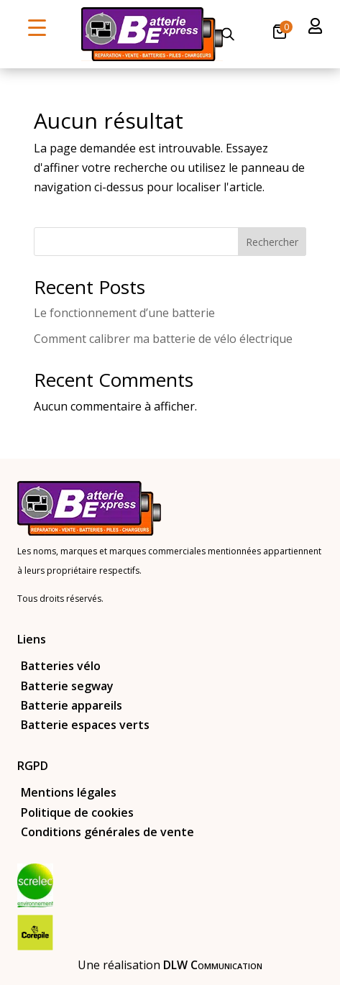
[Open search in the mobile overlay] (228, 34)
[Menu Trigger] (37, 27)
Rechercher (272, 242)
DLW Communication (212, 965)
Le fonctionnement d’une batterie (124, 313)
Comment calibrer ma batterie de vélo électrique (163, 339)
